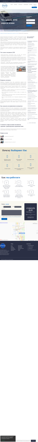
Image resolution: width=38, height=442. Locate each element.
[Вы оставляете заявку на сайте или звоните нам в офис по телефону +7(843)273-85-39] (6, 183)
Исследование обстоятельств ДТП (9, 136)
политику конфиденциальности (27, 440)
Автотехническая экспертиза (8, 139)
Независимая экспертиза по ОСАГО (12, 33)
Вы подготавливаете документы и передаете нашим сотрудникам (6, 196)
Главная (1, 33)
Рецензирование (26, 4)
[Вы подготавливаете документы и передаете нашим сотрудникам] (6, 192)
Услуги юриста (20, 4)
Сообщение (3, 209)
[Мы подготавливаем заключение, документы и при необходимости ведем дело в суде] (19, 192)
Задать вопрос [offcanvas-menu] (34, 7)
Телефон (13, 207)
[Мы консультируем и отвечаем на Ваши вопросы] (19, 183)
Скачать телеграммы (32, 122)
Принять (33, 440)
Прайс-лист (35, 4)
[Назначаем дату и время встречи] (31, 183)
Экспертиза (15, 4)
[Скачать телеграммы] (27, 123)
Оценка (12, 4)
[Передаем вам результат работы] (31, 192)
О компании (31, 4)
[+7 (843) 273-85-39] (31, 206)
